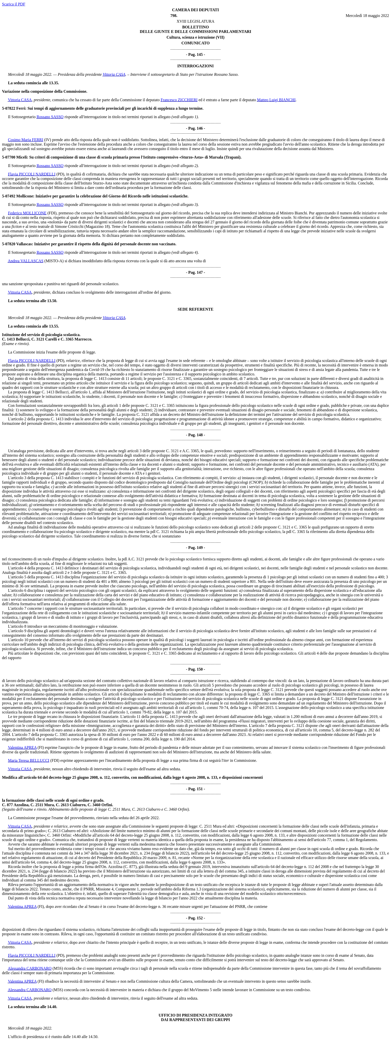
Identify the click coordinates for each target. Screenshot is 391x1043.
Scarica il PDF (13, 4)
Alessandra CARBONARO (30, 968)
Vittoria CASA (114, 74)
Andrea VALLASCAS (25, 261)
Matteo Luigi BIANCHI (276, 100)
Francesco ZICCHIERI (179, 100)
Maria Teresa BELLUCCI (28, 760)
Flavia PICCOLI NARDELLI (31, 174)
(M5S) (58, 968)
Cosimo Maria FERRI (25, 140)
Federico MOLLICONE (27, 213)
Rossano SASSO (50, 117)
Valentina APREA (22, 747)
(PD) (60, 174)
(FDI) (51, 213)
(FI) (41, 747)
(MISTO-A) (54, 261)
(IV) (47, 140)
